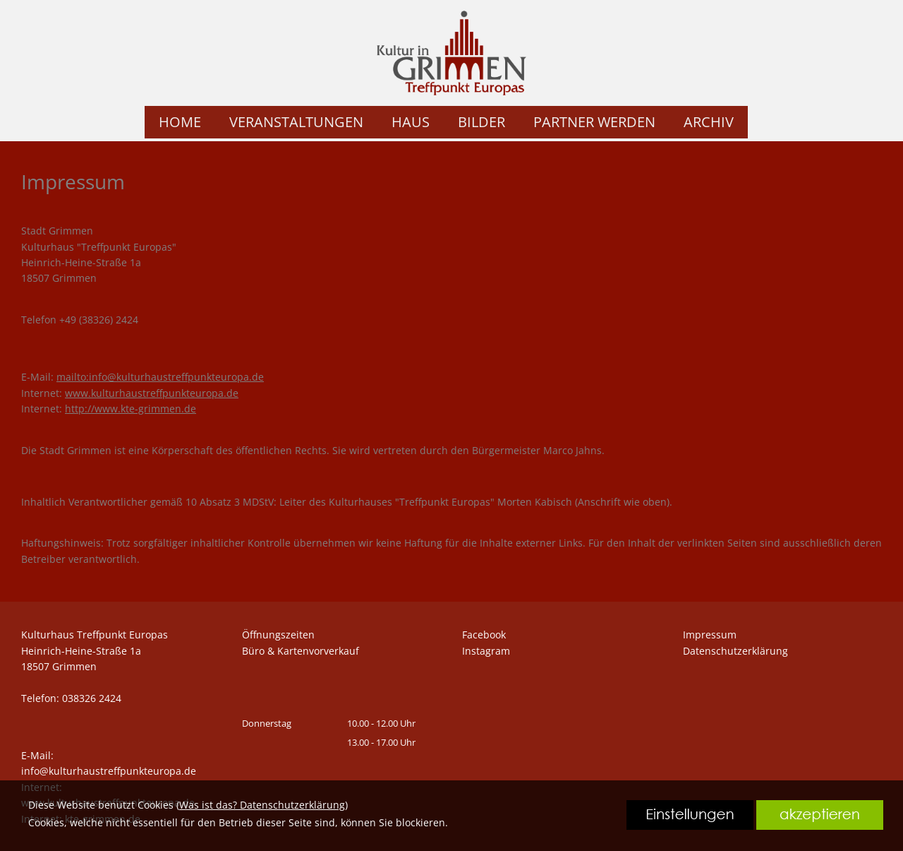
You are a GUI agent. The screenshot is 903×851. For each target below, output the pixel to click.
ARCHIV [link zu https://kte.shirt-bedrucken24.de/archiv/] (709, 121)
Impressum (710, 634)
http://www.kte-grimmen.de (130, 408)
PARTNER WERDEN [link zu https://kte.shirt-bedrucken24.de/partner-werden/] (594, 121)
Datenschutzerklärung (735, 650)
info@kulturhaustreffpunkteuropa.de (108, 771)
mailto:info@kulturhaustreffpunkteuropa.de (160, 376)
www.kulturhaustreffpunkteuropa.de (151, 393)
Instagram (486, 650)
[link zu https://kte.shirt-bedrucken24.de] (451, 53)
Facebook (484, 634)
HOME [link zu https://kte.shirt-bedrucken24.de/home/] (180, 121)
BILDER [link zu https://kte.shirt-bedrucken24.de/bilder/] (481, 121)
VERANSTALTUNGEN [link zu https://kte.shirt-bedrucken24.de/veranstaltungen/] (296, 121)
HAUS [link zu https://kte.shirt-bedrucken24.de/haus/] (411, 121)
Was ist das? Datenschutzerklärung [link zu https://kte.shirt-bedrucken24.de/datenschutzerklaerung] (262, 804)
